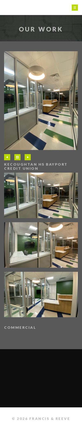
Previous (7, 157)
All (17, 157)
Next (28, 157)
